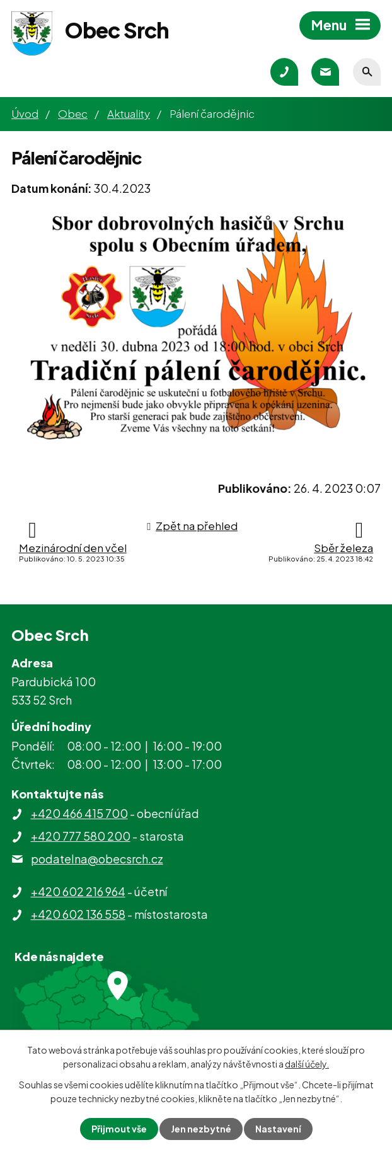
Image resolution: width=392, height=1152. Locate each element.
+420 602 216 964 (78, 891)
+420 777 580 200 (80, 836)
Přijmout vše (119, 1128)
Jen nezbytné (201, 1128)
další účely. (307, 1063)
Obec (73, 113)
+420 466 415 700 (79, 813)
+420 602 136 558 (78, 914)
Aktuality (128, 113)
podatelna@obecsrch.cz (97, 858)
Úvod (24, 113)
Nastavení (278, 1128)
